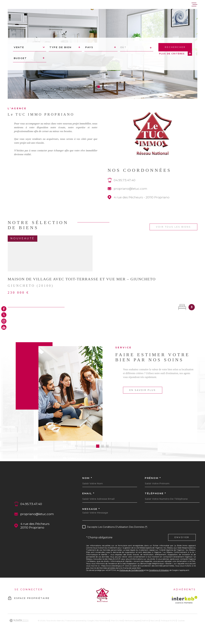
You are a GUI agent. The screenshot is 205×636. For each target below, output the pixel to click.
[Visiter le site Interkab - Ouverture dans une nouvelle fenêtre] (184, 599)
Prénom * (153, 478)
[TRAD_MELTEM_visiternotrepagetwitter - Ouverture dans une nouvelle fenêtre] (3, 315)
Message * (91, 509)
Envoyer (182, 537)
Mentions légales (132, 620)
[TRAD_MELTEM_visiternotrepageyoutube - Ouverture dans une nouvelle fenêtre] (3, 327)
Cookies (181, 621)
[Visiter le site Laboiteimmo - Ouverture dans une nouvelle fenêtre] (19, 620)
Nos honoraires (102, 620)
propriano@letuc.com (130, 195)
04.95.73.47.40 (124, 186)
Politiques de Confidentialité (131, 570)
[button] (98, 86)
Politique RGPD (168, 620)
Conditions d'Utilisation (159, 570)
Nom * (87, 478)
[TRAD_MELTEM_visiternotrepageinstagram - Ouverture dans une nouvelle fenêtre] (3, 321)
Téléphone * (155, 493)
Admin (145, 620)
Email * (88, 493)
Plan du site (117, 620)
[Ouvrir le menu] (194, 4)
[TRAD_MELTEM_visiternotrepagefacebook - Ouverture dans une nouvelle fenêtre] (3, 308)
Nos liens (154, 620)
